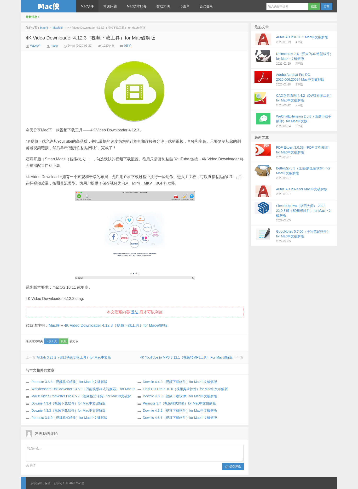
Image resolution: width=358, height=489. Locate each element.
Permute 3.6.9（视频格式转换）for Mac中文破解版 (69, 418)
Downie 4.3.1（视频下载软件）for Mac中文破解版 (180, 418)
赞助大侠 (163, 6)
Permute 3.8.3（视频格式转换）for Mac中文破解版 (69, 382)
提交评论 (233, 467)
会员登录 (206, 6)
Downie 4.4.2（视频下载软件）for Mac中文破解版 (180, 382)
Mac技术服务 (136, 6)
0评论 (128, 45)
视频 (64, 341)
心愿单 (185, 6)
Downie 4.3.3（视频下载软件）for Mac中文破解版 (68, 410)
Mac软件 (87, 6)
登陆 (135, 312)
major (54, 45)
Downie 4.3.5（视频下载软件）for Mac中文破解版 (180, 396)
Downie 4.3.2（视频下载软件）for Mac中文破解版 (180, 410)
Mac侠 (48, 6)
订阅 (326, 6)
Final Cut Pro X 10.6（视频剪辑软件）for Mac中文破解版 (185, 389)
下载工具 (51, 341)
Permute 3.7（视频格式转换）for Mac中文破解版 (179, 403)
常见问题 (110, 6)
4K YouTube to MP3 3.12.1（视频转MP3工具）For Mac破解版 (186, 357)
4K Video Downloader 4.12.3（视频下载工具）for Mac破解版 (90, 37)
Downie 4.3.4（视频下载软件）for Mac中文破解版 (68, 403)
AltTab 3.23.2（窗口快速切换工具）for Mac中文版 (74, 357)
